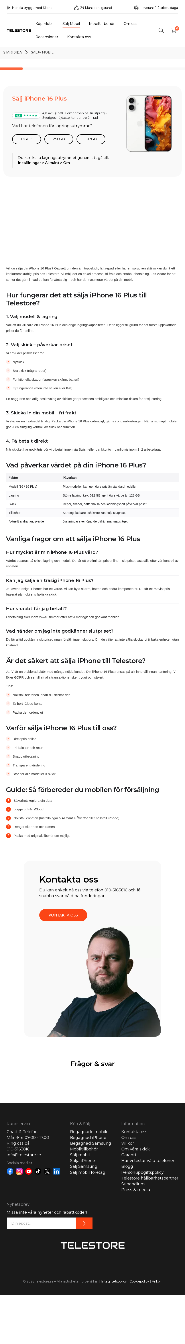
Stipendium (133, 1184)
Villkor (127, 1143)
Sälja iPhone (82, 1160)
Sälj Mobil (71, 23)
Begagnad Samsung (90, 1143)
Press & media (135, 1189)
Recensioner (46, 37)
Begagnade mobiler (90, 1131)
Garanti (128, 1154)
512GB (91, 139)
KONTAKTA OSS (63, 915)
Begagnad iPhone (88, 1137)
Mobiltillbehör (102, 23)
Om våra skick (135, 1149)
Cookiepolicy (139, 1281)
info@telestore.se (24, 1154)
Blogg (127, 1166)
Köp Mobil (44, 23)
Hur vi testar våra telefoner (147, 1160)
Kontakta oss (79, 37)
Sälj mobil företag (87, 1172)
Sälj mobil (80, 1154)
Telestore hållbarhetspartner (149, 1178)
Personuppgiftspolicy (142, 1172)
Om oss (131, 23)
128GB (26, 139)
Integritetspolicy (114, 1281)
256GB (59, 139)
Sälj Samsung (83, 1166)
